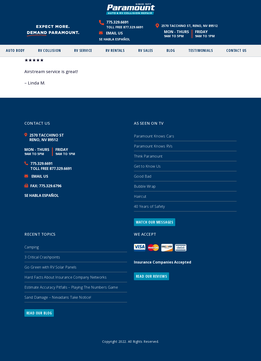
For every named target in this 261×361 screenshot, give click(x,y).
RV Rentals (115, 50)
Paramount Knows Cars (154, 136)
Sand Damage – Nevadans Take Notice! (57, 297)
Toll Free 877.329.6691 (124, 27)
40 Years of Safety (149, 206)
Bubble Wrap (145, 186)
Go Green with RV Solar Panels (50, 267)
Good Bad (142, 176)
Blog (171, 50)
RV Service (83, 50)
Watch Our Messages (154, 222)
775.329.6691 (117, 22)
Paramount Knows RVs (153, 146)
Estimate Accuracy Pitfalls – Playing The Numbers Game (71, 287)
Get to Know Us (147, 166)
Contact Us (236, 50)
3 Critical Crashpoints (42, 257)
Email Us (114, 33)
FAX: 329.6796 (45, 185)
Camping (31, 247)
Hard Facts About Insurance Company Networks (65, 277)
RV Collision (49, 50)
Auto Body (15, 50)
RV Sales (145, 50)
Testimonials (200, 50)
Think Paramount (148, 156)
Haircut (140, 196)
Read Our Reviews (151, 276)
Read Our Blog (39, 313)
